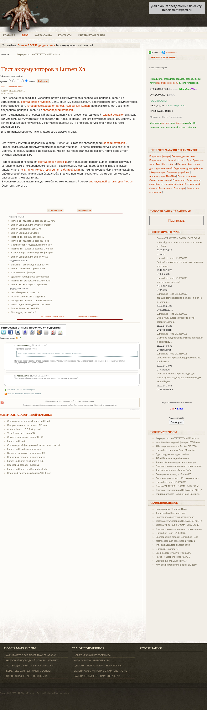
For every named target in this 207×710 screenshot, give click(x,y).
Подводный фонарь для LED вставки (30, 280)
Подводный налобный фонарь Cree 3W (32, 248)
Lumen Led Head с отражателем (28, 268)
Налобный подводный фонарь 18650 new (33, 221)
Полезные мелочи (186, 176)
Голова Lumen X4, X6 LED (25, 308)
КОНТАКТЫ (65, 35)
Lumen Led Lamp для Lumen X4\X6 (29, 256)
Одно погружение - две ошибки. (172, 454)
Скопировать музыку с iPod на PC (174, 474)
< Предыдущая (55, 210)
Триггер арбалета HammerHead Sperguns (178, 494)
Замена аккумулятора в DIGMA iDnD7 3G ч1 (179, 490)
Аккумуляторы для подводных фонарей (32, 252)
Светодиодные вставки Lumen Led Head (28, 421)
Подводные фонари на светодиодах (26, 457)
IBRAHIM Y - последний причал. (173, 458)
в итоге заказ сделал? (168, 282)
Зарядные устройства (178, 172)
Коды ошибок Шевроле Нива (171, 513)
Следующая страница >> (88, 316)
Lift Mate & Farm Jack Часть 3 (171, 561)
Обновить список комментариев (21, 390)
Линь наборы (169, 164)
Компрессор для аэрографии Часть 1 (175, 541)
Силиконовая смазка (160, 180)
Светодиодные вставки (183, 156)
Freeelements (171, 52)
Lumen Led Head (16, 441)
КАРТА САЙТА (43, 35)
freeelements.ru (33, 16)
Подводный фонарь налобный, (27, 237)
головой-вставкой (113, 114)
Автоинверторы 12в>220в (162, 176)
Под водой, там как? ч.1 (23, 312)
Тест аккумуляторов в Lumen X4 (43, 69)
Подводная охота (45, 45)
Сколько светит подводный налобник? (31, 244)
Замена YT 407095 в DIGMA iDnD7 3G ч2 (178, 238)
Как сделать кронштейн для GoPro (174, 470)
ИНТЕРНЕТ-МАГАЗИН (91, 35)
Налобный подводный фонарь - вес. (30, 241)
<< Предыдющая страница (52, 316)
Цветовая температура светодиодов (30, 276)
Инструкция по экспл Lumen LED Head (31, 300)
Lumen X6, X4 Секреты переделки (29, 284)
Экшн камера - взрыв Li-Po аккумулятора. (178, 478)
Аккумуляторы (158, 172)
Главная (22, 45)
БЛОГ (24, 35)
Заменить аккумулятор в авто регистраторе (179, 466)
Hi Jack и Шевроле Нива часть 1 (173, 557)
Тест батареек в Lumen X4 (25, 292)
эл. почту (166, 123)
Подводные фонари (159, 156)
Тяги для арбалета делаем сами (173, 545)
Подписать (176, 220)
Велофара (179, 188)
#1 (15, 376)
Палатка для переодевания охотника (30, 304)
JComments (135, 410)
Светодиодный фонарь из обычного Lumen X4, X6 (34, 445)
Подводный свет (157, 160)
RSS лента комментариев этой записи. (24, 394)
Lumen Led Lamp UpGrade (25, 233)
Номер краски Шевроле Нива (171, 509)
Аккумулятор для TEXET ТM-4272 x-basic (38, 54)
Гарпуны (181, 164)
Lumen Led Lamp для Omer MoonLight (31, 225)
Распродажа (178, 180)
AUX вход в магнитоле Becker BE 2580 (176, 446)
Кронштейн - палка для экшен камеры (176, 462)
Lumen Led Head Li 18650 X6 (26, 228)
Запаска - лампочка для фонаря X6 (30, 264)
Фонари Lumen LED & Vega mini (28, 296)
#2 (15, 346)
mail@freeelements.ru (167, 83)
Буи (189, 160)
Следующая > (84, 210)
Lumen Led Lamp (176, 160)
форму (179, 123)
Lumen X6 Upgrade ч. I (167, 549)
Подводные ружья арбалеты (188, 168)
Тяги (158, 164)
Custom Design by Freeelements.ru (53, 693)
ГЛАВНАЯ (9, 35)
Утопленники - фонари (23, 272)
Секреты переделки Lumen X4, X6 (25, 437)
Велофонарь (165, 188)
